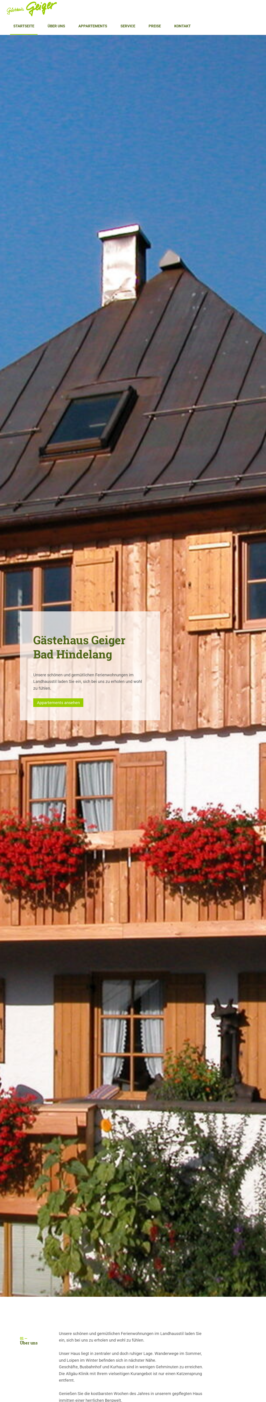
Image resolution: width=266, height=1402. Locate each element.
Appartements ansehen (58, 702)
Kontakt (182, 26)
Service (127, 26)
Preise (155, 26)
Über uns (56, 26)
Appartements (92, 26)
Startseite (23, 26)
